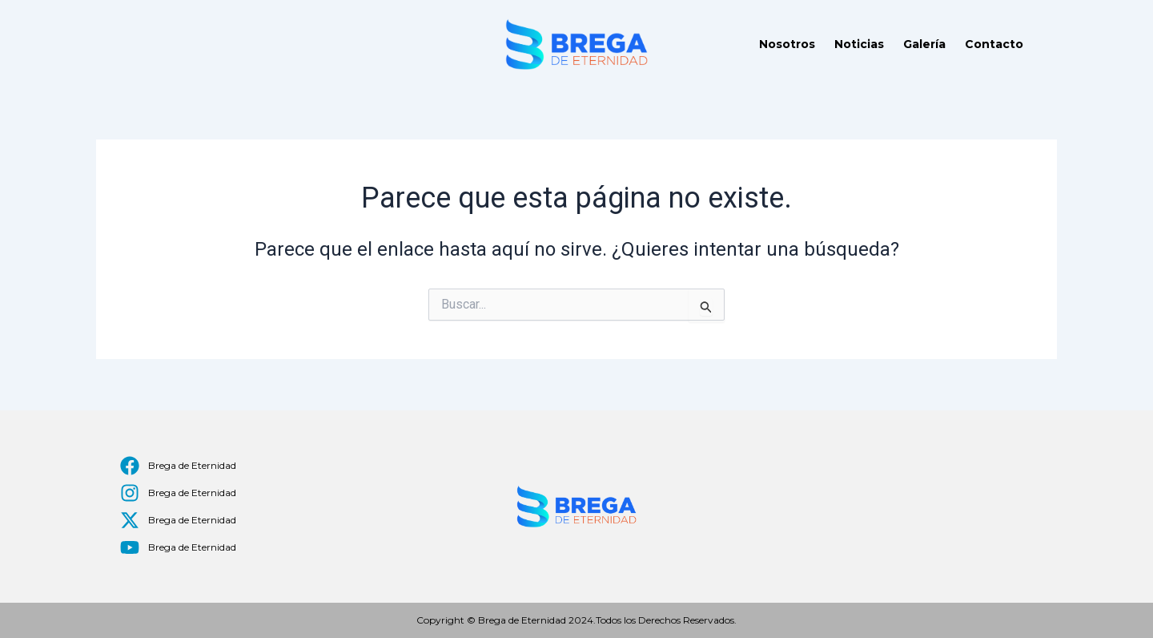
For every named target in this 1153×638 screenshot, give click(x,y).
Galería (924, 44)
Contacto (994, 44)
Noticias (859, 44)
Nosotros (787, 44)
